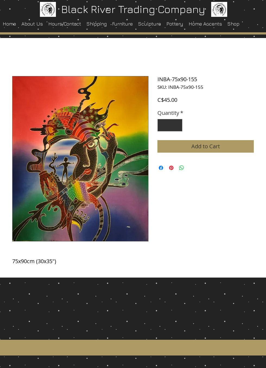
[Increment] (177, 125)
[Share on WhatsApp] (181, 168)
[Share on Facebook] (161, 168)
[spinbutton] (169, 125)
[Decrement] (162, 125)
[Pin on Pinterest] (171, 168)
